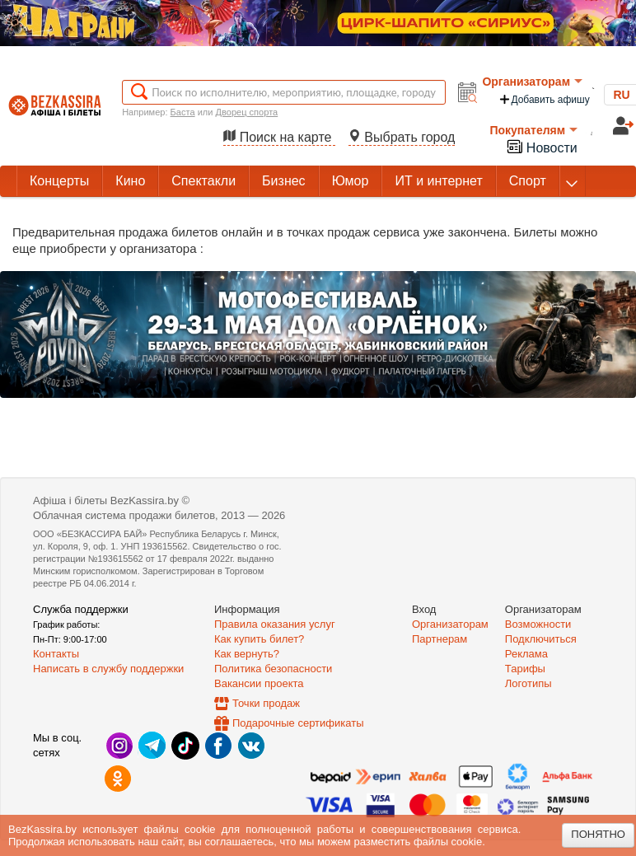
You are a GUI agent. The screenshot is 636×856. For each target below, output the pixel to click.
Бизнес (284, 181)
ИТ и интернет (438, 181)
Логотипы (528, 683)
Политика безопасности (273, 668)
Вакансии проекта (259, 683)
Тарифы (525, 668)
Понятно (598, 834)
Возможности (538, 624)
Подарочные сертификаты (297, 723)
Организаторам (532, 81)
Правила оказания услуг (274, 624)
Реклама (526, 654)
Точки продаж (266, 703)
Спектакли (203, 181)
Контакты (56, 654)
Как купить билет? (259, 639)
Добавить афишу (543, 99)
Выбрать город (402, 137)
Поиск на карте (279, 137)
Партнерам (439, 639)
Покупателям (533, 130)
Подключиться (541, 639)
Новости (541, 146)
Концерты (59, 181)
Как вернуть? (246, 654)
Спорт (527, 181)
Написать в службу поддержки (108, 668)
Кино (130, 181)
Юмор (350, 181)
